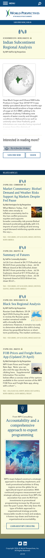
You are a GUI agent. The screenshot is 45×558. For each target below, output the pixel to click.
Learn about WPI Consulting (22, 526)
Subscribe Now (19, 22)
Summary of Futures (16, 255)
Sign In (28, 22)
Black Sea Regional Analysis (22, 304)
